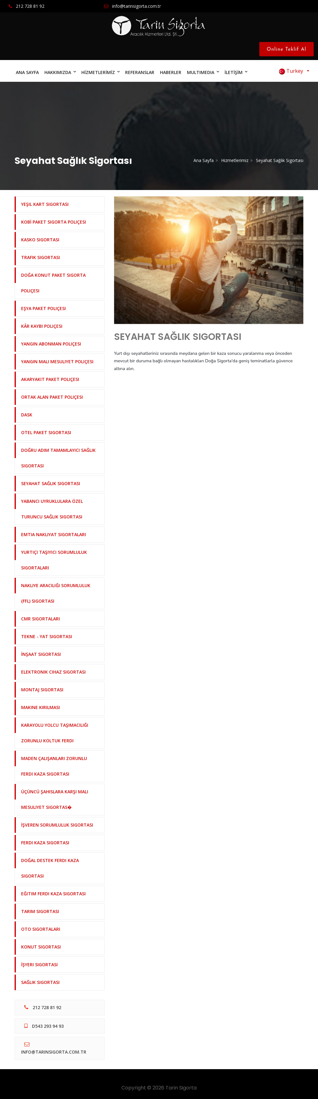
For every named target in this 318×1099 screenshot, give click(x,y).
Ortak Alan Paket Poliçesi (52, 397)
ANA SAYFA (27, 72)
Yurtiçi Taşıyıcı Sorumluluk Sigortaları (54, 560)
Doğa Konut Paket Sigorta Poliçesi (53, 283)
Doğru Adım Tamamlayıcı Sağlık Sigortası (58, 458)
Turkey (292, 71)
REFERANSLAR (139, 72)
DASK (26, 415)
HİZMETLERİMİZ (98, 72)
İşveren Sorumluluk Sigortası (57, 825)
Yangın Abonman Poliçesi (51, 344)
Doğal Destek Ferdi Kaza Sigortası (50, 868)
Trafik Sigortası (40, 257)
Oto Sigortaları (40, 929)
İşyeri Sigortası (39, 964)
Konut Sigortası (41, 947)
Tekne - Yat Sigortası (46, 636)
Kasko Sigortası (40, 240)
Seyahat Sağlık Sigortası (279, 160)
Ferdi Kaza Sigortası (45, 843)
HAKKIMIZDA (57, 72)
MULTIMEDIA (200, 72)
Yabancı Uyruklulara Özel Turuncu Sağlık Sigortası (52, 509)
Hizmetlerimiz (234, 160)
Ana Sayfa (203, 160)
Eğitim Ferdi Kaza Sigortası (53, 894)
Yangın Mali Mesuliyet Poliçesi (57, 361)
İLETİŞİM (234, 72)
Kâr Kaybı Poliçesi (41, 326)
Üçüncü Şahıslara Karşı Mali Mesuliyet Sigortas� (54, 799)
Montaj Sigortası (42, 690)
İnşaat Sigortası (41, 654)
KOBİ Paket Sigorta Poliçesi (53, 222)
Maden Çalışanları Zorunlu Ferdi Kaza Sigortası (54, 766)
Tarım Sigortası (40, 911)
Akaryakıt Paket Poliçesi (50, 379)
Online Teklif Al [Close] (288, 49)
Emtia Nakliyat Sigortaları (53, 534)
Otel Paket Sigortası (46, 432)
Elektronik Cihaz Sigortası (53, 672)
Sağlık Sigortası (40, 982)
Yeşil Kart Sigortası (45, 204)
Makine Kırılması (40, 707)
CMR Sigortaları (40, 619)
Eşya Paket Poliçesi (43, 308)
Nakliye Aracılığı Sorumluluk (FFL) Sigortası (55, 593)
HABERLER (170, 72)
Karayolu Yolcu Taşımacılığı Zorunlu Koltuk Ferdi (54, 733)
